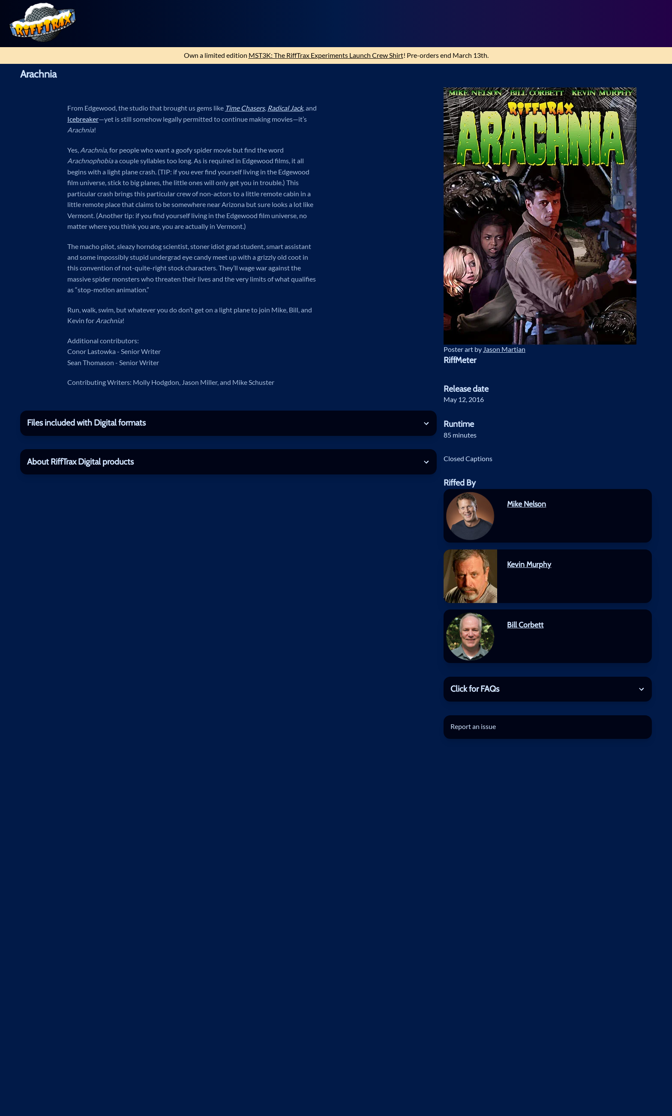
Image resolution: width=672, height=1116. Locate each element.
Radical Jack (285, 108)
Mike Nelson (526, 503)
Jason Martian (504, 349)
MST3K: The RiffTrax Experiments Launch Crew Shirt (326, 55)
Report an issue (473, 726)
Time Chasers (245, 108)
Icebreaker (83, 119)
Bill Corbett (525, 624)
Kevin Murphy (529, 564)
